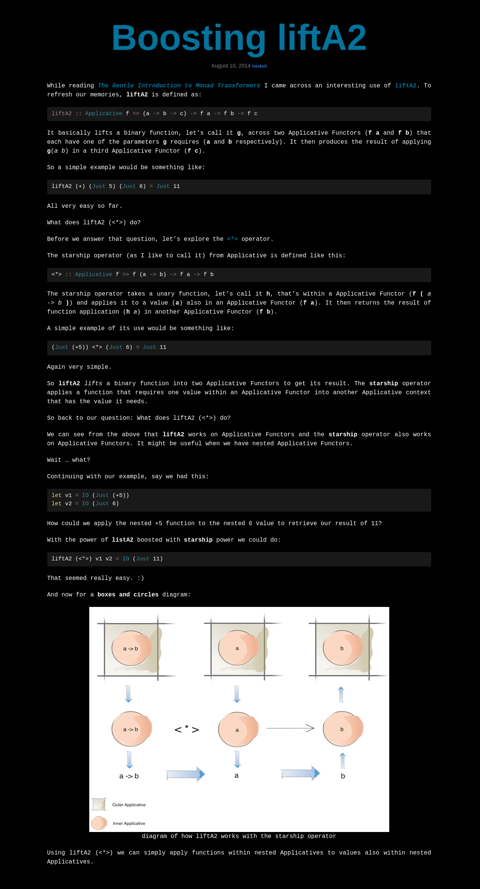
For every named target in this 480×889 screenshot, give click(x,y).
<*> (232, 239)
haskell (259, 66)
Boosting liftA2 (239, 37)
